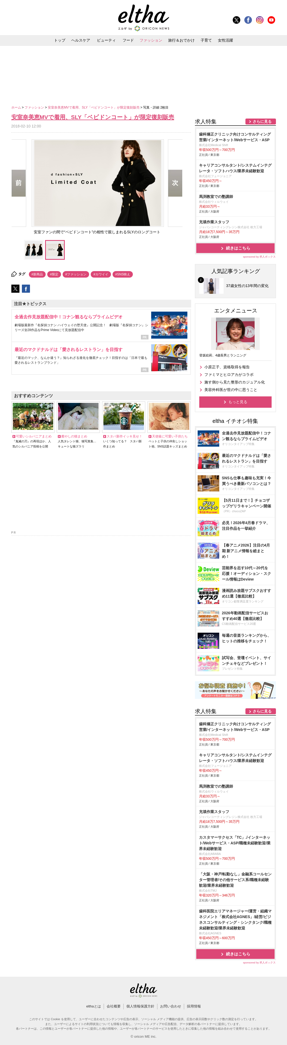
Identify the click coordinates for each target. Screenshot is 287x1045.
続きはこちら (238, 248)
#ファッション (76, 274)
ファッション (151, 40)
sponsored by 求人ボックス (259, 256)
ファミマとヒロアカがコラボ (229, 374)
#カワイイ (100, 274)
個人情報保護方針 (140, 1006)
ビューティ (106, 40)
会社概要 (114, 1006)
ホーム (16, 107)
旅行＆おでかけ (181, 40)
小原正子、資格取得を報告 (227, 367)
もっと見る (237, 402)
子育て (206, 40)
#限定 (54, 274)
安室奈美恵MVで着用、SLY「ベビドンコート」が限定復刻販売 (94, 107)
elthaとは (93, 1006)
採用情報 (194, 1006)
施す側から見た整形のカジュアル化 (234, 382)
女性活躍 (225, 40)
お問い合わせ (170, 1006)
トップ (59, 40)
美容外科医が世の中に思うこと (230, 389)
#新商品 (37, 274)
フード (128, 40)
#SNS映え (122, 274)
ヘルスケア (80, 40)
